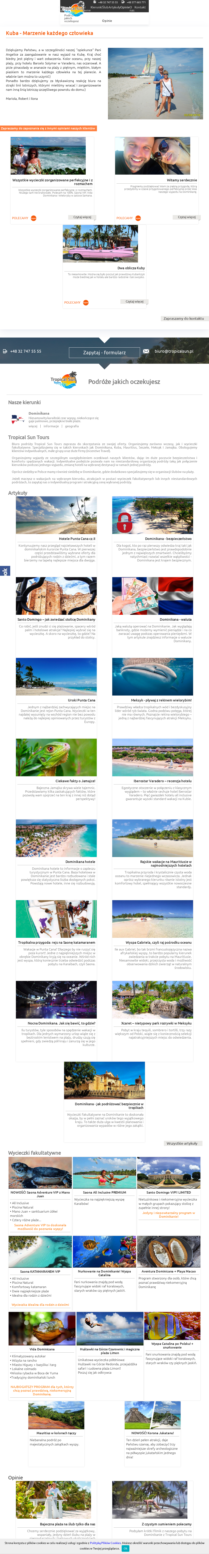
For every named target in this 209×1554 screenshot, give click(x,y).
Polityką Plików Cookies (105, 1543)
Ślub (137, 7)
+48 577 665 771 (191, 2)
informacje (51, 343)
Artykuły (152, 7)
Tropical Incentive (169, 1405)
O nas (184, 7)
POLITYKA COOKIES (170, 1428)
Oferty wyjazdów (59, 7)
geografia (72, 343)
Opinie (168, 7)
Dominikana (39, 330)
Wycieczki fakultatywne (93, 7)
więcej (33, 343)
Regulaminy (104, 1428)
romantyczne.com (20, 1365)
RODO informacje (29, 1428)
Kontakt (199, 7)
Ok (125, 1548)
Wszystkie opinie (183, 1344)
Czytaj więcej (53, 209)
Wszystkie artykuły (182, 737)
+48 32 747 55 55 (157, 2)
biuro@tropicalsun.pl (172, 263)
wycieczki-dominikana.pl (123, 1361)
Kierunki (122, 7)
